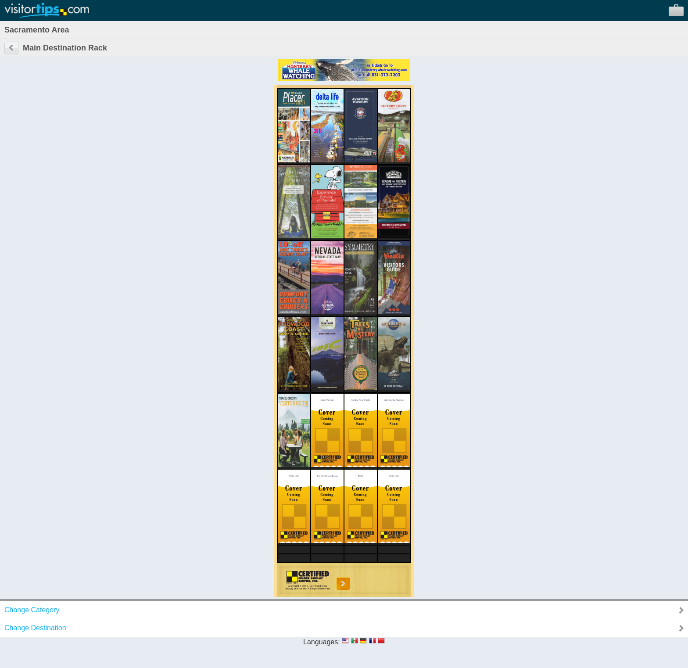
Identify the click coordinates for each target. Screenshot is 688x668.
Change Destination (35, 628)
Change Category (31, 610)
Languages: (321, 642)
